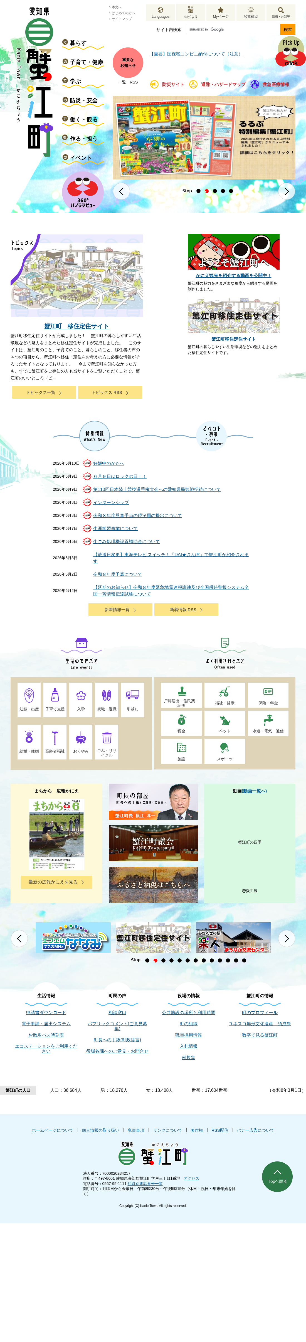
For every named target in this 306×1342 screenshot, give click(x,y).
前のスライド (121, 191)
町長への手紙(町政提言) (117, 1039)
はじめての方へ (123, 13)
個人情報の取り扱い (100, 1130)
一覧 (122, 82)
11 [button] (228, 960)
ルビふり (190, 17)
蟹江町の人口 (18, 1090)
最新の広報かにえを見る (53, 882)
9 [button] (212, 960)
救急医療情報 (276, 84)
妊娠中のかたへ (108, 463)
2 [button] (206, 191)
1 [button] (198, 191)
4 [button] (223, 191)
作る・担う (84, 139)
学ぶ (75, 81)
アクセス (191, 1178)
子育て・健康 (86, 62)
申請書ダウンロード (46, 1012)
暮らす (78, 43)
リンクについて (167, 1130)
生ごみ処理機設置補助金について (126, 541)
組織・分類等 (281, 16)
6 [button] (188, 960)
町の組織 (189, 1023)
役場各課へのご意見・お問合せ (117, 1051)
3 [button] (215, 191)
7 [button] (196, 960)
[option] (204, 137)
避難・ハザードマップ (223, 84)
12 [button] (236, 960)
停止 (187, 191)
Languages (160, 16)
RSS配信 (219, 1130)
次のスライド (286, 191)
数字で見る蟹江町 (260, 1035)
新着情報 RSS (183, 609)
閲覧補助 (251, 16)
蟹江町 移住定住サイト (76, 326)
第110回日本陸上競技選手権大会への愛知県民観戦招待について (157, 489)
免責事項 (136, 1130)
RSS (134, 82)
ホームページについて (52, 1130)
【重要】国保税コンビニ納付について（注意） (196, 54)
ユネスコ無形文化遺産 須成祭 (260, 1023)
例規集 (188, 1057)
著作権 (197, 1130)
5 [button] (231, 191)
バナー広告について (255, 1130)
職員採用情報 (188, 1035)
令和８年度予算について (117, 574)
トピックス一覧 (40, 392)
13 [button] (244, 960)
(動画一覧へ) (254, 791)
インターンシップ (111, 502)
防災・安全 (84, 100)
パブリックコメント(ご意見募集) (117, 1026)
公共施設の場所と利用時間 (188, 1012)
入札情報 (189, 1046)
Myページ (220, 16)
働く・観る (84, 120)
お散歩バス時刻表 (46, 1035)
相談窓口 (117, 1012)
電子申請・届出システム (46, 1023)
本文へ (117, 7)
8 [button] (204, 960)
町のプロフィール (260, 1012)
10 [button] (220, 960)
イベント (81, 158)
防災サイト (173, 84)
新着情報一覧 (117, 609)
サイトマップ (122, 19)
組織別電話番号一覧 (145, 1183)
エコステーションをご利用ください (46, 1049)
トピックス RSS (107, 392)
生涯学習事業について (115, 528)
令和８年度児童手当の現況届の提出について (137, 515)
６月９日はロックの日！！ (120, 476)
